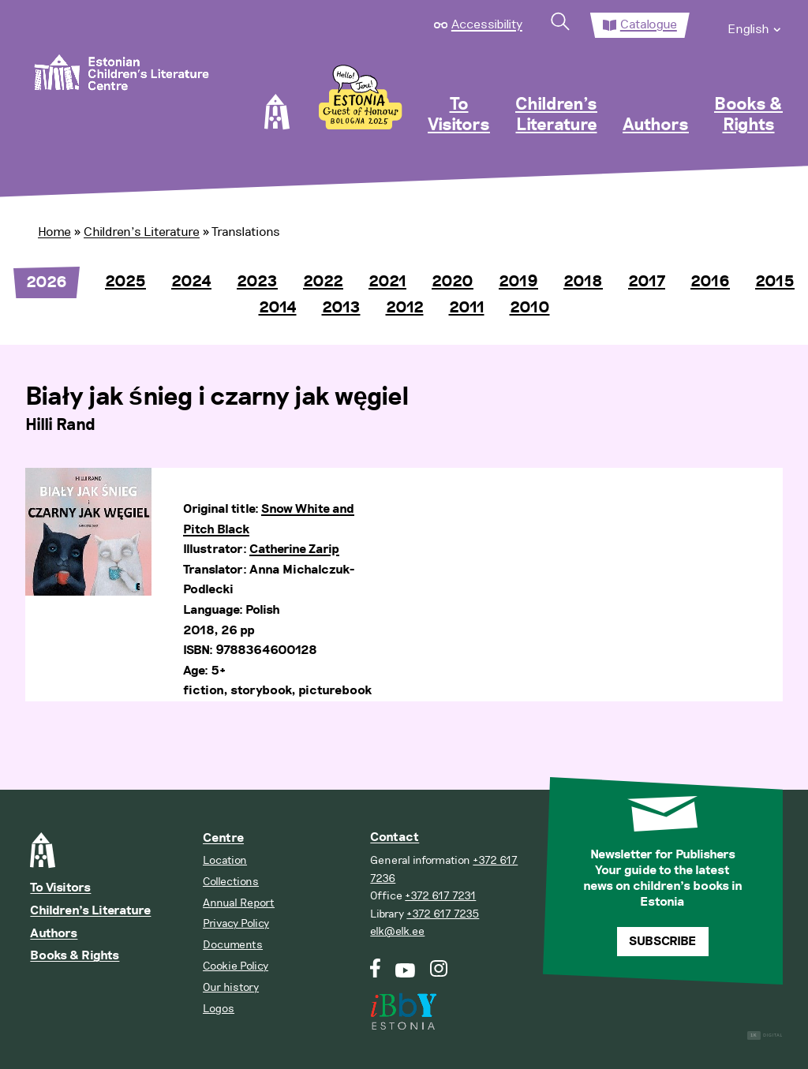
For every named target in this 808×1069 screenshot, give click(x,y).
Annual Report (239, 903)
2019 (518, 281)
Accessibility (486, 24)
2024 (191, 281)
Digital (765, 1035)
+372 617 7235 (442, 914)
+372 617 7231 (440, 896)
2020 (452, 281)
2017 (646, 281)
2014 (278, 307)
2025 (125, 281)
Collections (231, 881)
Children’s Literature (556, 115)
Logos (218, 1008)
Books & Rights (748, 115)
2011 (466, 307)
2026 (46, 282)
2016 (710, 281)
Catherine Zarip (294, 549)
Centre (223, 838)
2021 (387, 281)
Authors (656, 125)
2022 (323, 281)
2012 (405, 307)
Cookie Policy (235, 966)
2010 (530, 307)
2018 (583, 281)
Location (225, 860)
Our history (231, 987)
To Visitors (459, 115)
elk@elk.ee (397, 931)
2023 (257, 281)
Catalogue (648, 24)
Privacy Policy (236, 923)
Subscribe (662, 941)
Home (54, 232)
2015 (775, 281)
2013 (341, 307)
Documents (233, 944)
